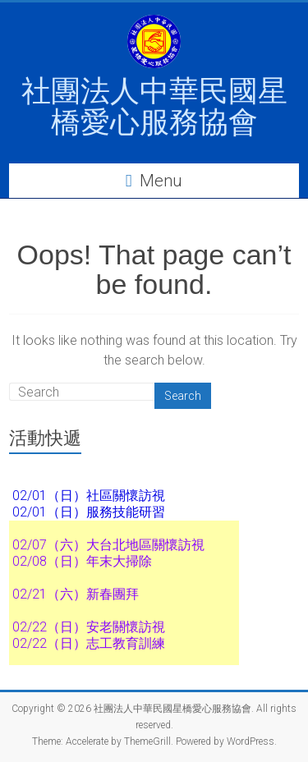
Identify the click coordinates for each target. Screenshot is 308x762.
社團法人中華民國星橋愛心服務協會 (154, 106)
